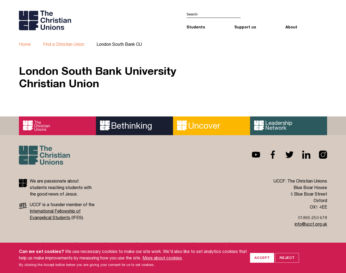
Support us (245, 27)
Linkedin (302, 155)
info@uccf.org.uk (311, 223)
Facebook (268, 155)
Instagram (318, 155)
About (291, 27)
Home (25, 44)
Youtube (251, 155)
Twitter (285, 155)
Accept (262, 259)
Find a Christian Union (63, 44)
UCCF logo (66, 20)
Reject (287, 259)
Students (196, 27)
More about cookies (162, 259)
